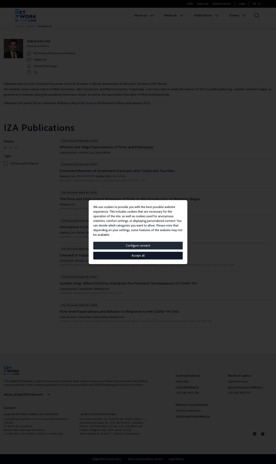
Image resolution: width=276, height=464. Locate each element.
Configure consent (138, 245)
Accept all (138, 255)
